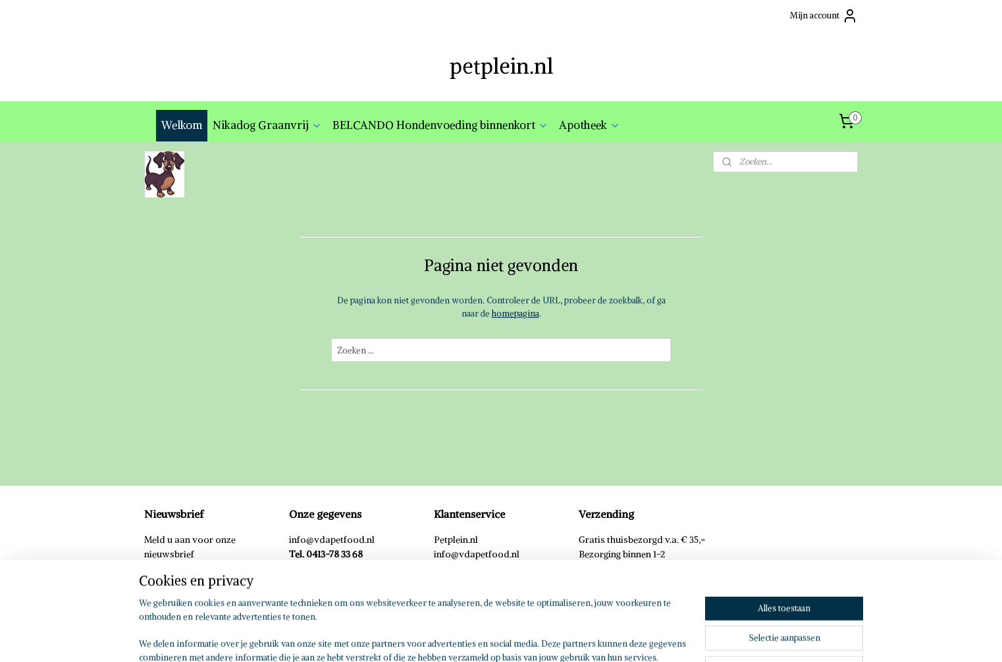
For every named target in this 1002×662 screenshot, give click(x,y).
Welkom (181, 125)
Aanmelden (177, 583)
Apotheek (589, 125)
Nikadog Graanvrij (267, 125)
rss (473, 637)
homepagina (515, 313)
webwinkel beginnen (520, 637)
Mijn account (824, 16)
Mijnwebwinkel (630, 637)
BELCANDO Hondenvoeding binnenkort (440, 125)
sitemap (449, 637)
